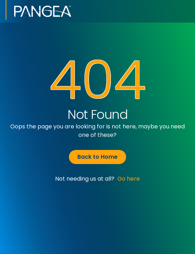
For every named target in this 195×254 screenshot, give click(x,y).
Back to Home (97, 157)
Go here (128, 179)
